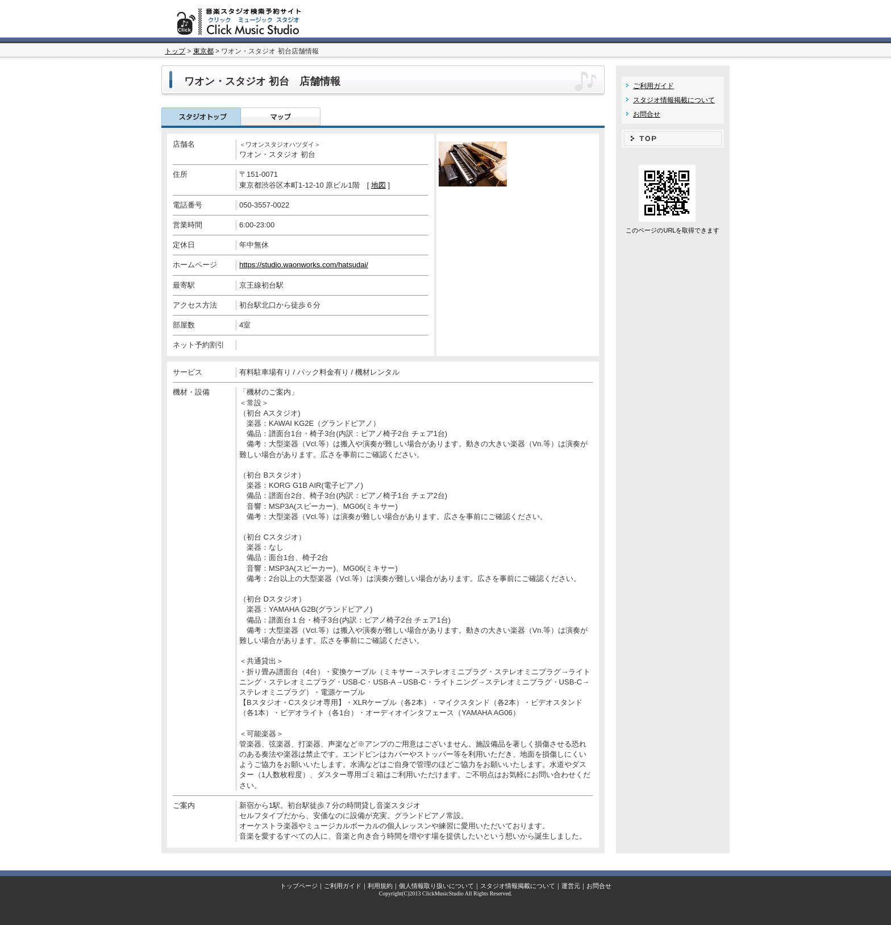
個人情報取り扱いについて (436, 885)
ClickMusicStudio (443, 893)
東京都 (203, 51)
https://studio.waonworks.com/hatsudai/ (303, 264)
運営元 (570, 885)
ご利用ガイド (653, 86)
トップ (175, 51)
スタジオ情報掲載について (674, 100)
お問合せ (646, 114)
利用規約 (380, 885)
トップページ (299, 885)
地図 (378, 185)
